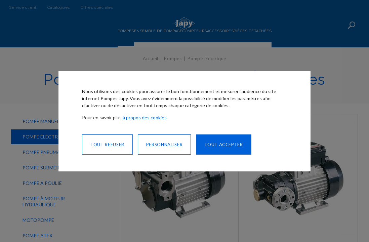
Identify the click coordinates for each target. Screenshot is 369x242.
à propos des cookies (145, 117)
